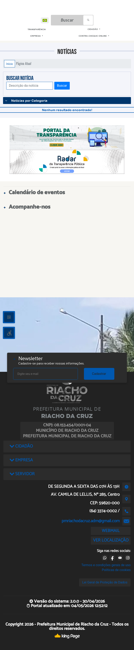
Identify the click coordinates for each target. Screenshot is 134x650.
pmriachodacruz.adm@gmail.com (91, 521)
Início (9, 64)
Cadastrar (99, 374)
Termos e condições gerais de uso (106, 565)
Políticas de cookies (116, 570)
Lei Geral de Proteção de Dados (105, 582)
